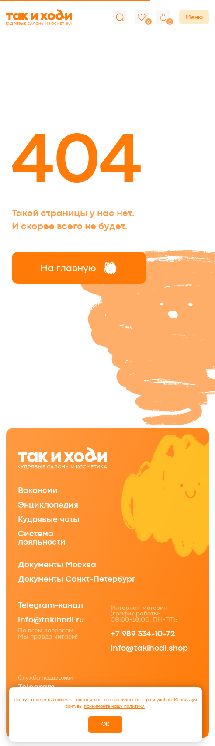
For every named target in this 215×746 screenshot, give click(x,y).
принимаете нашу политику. (114, 706)
